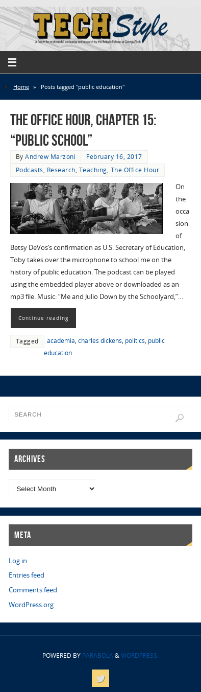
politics (135, 340)
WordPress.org (31, 605)
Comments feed (33, 590)
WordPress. (140, 655)
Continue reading (43, 317)
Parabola (97, 655)
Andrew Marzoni (50, 156)
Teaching (93, 170)
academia (61, 340)
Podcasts (29, 170)
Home (21, 86)
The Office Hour (135, 170)
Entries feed (26, 575)
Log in (18, 561)
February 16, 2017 (114, 156)
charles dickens (100, 340)
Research (61, 170)
